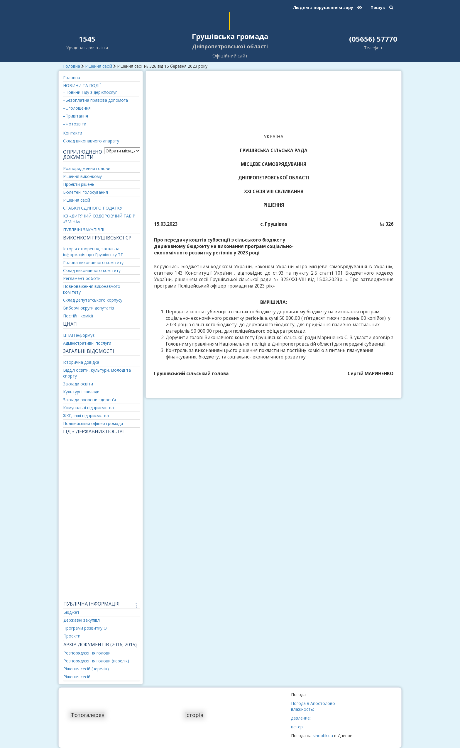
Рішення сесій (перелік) (86, 668)
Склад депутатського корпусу (92, 300)
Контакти (72, 133)
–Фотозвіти (74, 124)
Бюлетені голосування (85, 192)
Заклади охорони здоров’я (89, 399)
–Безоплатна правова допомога (95, 100)
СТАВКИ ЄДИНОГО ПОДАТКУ (92, 208)
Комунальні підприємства (88, 407)
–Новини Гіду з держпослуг (90, 92)
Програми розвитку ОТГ (87, 628)
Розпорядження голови (86, 168)
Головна (71, 66)
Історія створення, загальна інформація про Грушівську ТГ (93, 251)
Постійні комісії (78, 316)
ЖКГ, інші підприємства (86, 415)
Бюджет (71, 612)
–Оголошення (77, 108)
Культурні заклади (81, 392)
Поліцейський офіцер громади (93, 423)
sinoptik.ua (323, 735)
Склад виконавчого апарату (91, 141)
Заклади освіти (78, 384)
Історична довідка (81, 362)
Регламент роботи (82, 278)
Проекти (71, 636)
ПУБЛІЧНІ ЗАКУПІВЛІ (83, 229)
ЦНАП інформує (78, 335)
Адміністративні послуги (87, 343)
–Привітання (75, 116)
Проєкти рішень (78, 184)
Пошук (382, 7)
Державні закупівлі (82, 620)
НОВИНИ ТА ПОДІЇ (82, 85)
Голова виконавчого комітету (93, 262)
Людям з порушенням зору (327, 7)
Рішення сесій (98, 66)
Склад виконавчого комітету (92, 270)
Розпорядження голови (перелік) (96, 661)
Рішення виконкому (82, 176)
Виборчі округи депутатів (88, 308)
